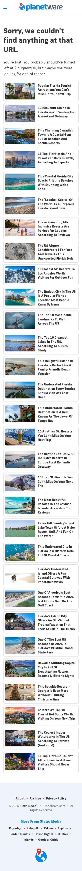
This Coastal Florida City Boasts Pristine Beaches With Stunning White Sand (55, 182)
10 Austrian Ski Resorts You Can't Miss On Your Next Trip (55, 435)
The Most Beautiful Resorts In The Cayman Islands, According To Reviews (54, 506)
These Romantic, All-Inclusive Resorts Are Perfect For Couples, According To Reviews (54, 228)
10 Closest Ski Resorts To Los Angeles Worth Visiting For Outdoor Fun (56, 273)
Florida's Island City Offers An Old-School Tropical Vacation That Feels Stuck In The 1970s (56, 622)
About (20, 798)
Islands (29, 839)
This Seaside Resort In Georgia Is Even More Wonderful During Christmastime (54, 693)
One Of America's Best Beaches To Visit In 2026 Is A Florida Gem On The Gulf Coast (56, 599)
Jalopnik (33, 828)
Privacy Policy (56, 798)
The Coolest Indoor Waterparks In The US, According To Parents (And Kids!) (54, 739)
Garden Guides (19, 834)
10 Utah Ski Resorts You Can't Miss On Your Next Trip (55, 481)
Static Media (28, 806)
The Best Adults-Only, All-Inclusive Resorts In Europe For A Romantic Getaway (57, 460)
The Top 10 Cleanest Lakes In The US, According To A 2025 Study (53, 344)
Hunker (63, 834)
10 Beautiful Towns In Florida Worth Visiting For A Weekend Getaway (56, 112)
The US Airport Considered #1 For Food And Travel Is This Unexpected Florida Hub (55, 252)
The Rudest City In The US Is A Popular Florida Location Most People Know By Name (57, 298)
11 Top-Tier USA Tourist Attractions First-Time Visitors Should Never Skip (55, 762)
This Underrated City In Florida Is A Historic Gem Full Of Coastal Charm (56, 551)
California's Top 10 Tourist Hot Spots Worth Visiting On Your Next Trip (56, 714)
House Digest (44, 834)
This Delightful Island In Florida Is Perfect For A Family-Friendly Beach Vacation (55, 367)
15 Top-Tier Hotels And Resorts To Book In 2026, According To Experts (56, 158)
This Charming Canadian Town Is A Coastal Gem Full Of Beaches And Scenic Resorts (55, 136)
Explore (63, 828)
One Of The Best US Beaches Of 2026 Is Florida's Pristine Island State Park (55, 646)
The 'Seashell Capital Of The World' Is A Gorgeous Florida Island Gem (56, 204)
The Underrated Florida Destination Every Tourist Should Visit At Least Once (56, 390)
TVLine (48, 828)
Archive (35, 798)
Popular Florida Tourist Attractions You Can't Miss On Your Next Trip (54, 90)
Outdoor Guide (48, 839)
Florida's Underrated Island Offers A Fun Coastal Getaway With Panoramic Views (54, 575)
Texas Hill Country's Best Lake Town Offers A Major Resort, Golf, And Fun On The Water (56, 529)
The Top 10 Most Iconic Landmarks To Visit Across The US (55, 319)
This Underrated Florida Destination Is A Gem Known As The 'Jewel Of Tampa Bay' (55, 414)
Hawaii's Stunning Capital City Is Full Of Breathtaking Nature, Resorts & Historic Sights (57, 669)
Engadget (15, 828)
